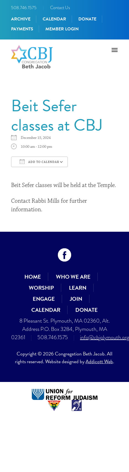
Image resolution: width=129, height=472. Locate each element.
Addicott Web (99, 361)
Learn (77, 288)
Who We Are (73, 277)
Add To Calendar (39, 161)
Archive (20, 19)
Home (32, 277)
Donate (87, 19)
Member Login (62, 29)
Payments (22, 29)
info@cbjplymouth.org (104, 337)
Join (76, 299)
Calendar (54, 19)
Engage (44, 299)
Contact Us (60, 7)
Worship (41, 288)
